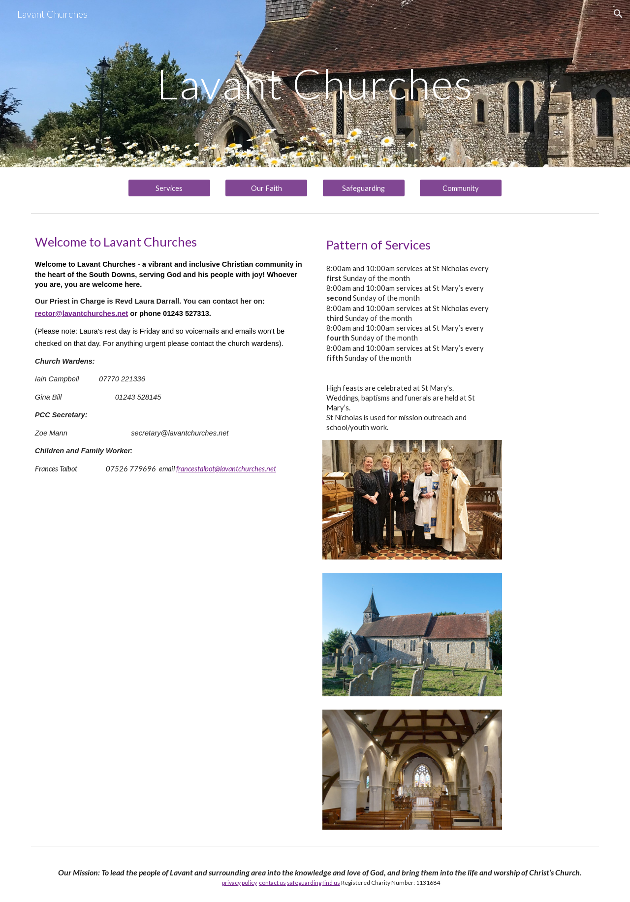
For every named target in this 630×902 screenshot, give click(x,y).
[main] (315, 83)
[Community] (461, 188)
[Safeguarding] (364, 188)
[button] (618, 14)
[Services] (169, 188)
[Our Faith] (266, 188)
